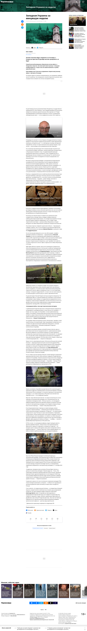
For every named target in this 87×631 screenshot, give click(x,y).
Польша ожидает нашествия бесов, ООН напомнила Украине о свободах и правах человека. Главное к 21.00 (79, 46)
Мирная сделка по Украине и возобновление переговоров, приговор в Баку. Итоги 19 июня (80, 41)
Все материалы (28, 54)
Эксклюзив (46, 528)
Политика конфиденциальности (37, 618)
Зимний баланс (73, 24)
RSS (45, 609)
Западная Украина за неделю (38, 528)
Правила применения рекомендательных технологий (42, 619)
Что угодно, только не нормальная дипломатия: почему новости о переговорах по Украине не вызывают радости (80, 35)
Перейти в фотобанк (38, 44)
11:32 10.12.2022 (29, 21)
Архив (42, 609)
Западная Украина (52, 528)
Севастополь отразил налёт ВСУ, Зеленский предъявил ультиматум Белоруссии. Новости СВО (79, 29)
